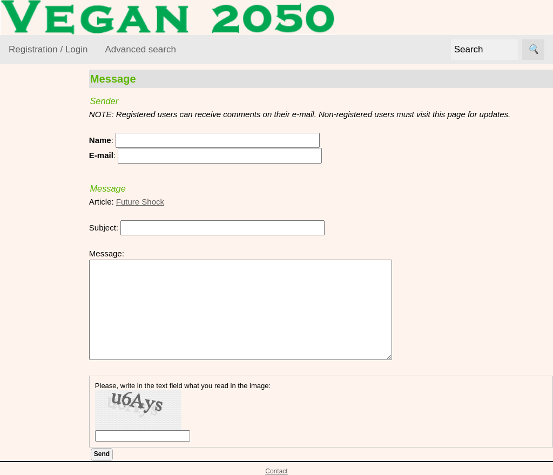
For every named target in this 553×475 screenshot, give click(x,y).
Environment (44, 196)
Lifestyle (36, 258)
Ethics (33, 216)
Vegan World (45, 279)
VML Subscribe (62, 367)
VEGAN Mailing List (44, 306)
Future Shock (159, 201)
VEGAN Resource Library (41, 142)
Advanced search (140, 49)
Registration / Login (48, 49)
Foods (33, 237)
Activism (37, 175)
